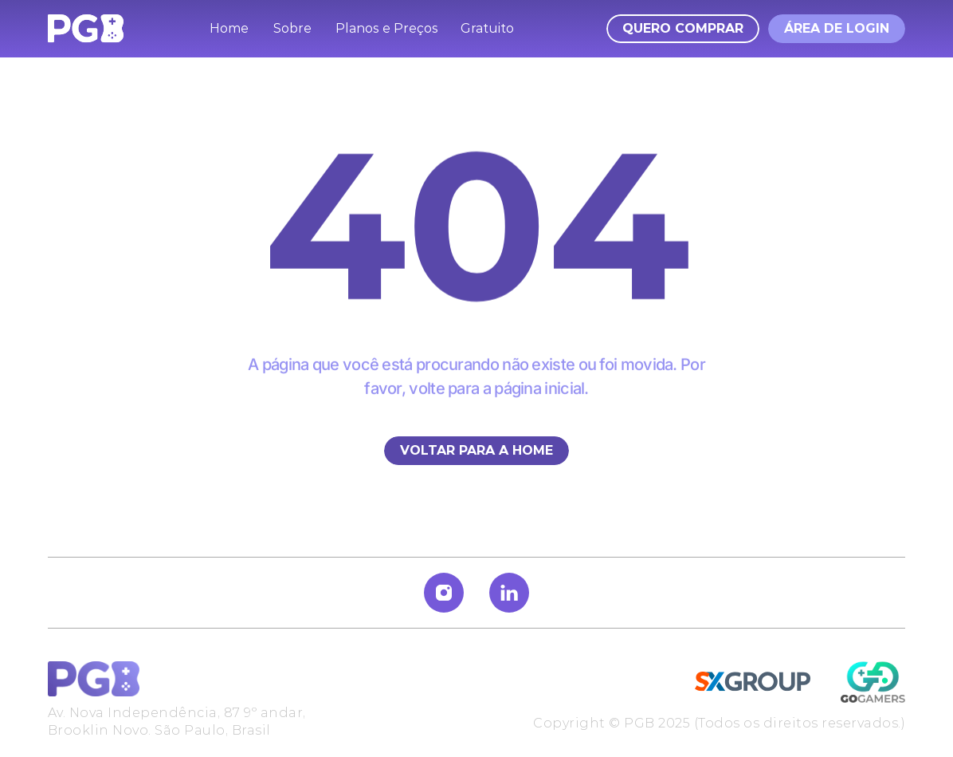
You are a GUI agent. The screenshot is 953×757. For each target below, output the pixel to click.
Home (229, 28)
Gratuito (487, 28)
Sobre (292, 28)
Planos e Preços (386, 28)
